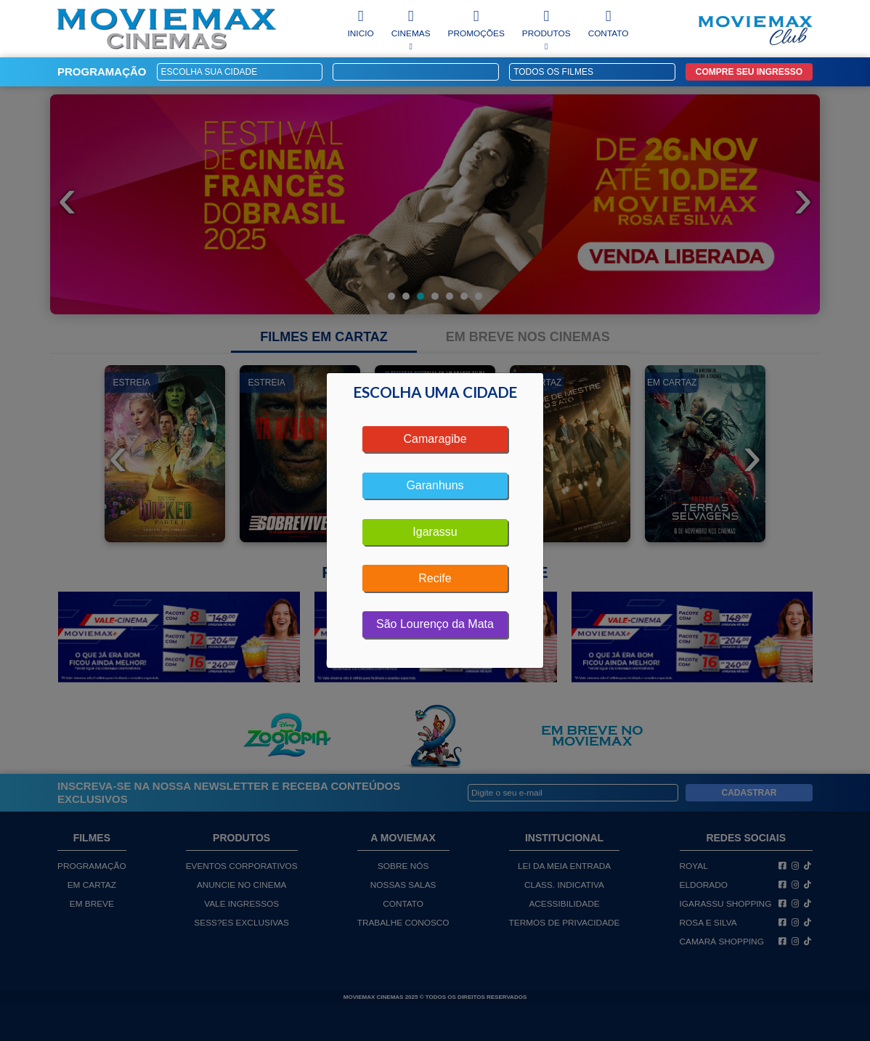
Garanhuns (434, 485)
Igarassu (434, 532)
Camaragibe (434, 439)
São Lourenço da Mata (435, 624)
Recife (434, 578)
